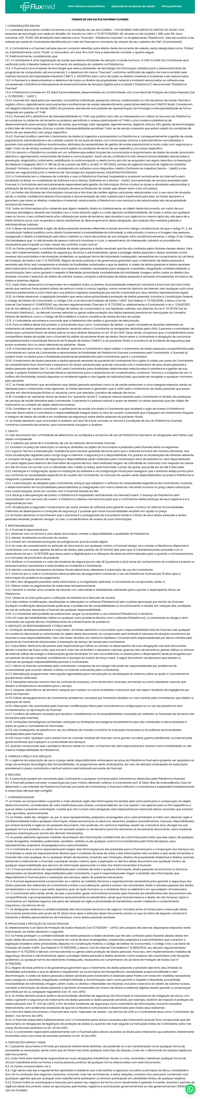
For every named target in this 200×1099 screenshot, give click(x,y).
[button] (190, 1089)
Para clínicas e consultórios (86, 6)
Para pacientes (171, 6)
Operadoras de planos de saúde (133, 6)
